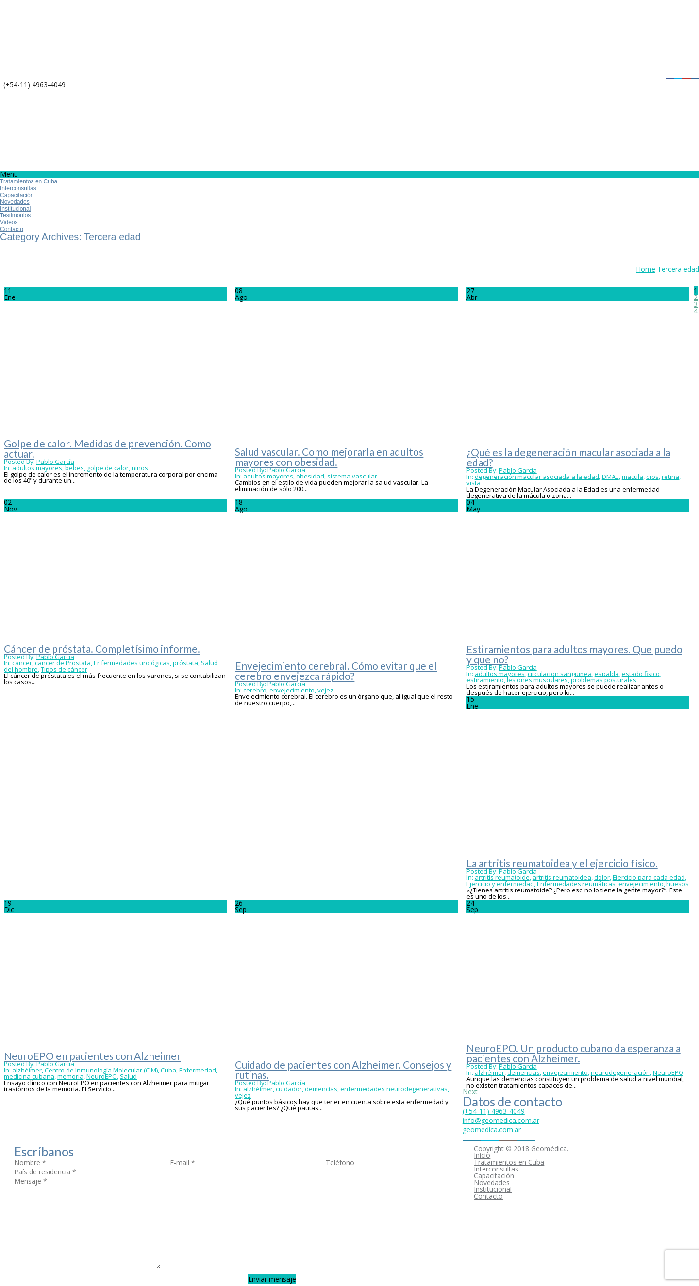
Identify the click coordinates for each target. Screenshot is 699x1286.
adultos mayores (37, 467)
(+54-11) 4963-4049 (494, 1111)
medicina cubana (29, 1076)
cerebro (254, 690)
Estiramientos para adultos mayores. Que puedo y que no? (574, 654)
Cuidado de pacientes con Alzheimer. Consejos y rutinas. (343, 1069)
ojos (652, 476)
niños (140, 467)
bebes (74, 467)
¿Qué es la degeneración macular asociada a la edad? (568, 457)
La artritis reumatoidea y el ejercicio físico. (562, 863)
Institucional (15, 208)
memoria (70, 1076)
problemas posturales (603, 680)
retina (670, 476)
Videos (8, 222)
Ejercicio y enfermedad (500, 883)
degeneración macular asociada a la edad (537, 476)
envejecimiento (292, 690)
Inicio (482, 1155)
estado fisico (641, 673)
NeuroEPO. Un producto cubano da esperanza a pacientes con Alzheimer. (573, 1053)
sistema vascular (352, 476)
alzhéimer (27, 1070)
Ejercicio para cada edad (649, 877)
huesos (677, 883)
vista (473, 482)
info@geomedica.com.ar (501, 1120)
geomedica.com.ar (492, 1129)
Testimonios (15, 215)
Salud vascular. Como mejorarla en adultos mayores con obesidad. (329, 456)
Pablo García (55, 461)
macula (632, 476)
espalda (607, 673)
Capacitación (16, 195)
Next (471, 1091)
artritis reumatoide (502, 877)
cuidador (289, 1089)
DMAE (610, 476)
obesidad (310, 476)
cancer (22, 663)
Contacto (11, 229)
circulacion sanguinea (560, 673)
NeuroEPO (101, 1076)
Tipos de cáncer (64, 669)
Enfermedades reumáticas (576, 883)
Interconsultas (18, 188)
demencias (321, 1089)
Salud (128, 1076)
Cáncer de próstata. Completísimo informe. (102, 649)
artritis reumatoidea (562, 877)
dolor (602, 877)
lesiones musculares (537, 680)
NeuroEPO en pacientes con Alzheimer (92, 1056)
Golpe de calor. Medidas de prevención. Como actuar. (107, 448)
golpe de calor (108, 467)
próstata (185, 663)
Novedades (15, 201)
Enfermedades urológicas (132, 663)
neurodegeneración (620, 1072)
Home (645, 269)
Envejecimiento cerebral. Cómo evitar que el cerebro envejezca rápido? (336, 670)
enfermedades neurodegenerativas (394, 1089)
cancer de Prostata (63, 663)
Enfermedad (197, 1070)
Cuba (168, 1070)
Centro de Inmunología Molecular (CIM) (101, 1070)
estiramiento (485, 680)
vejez (325, 690)
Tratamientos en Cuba (28, 181)
